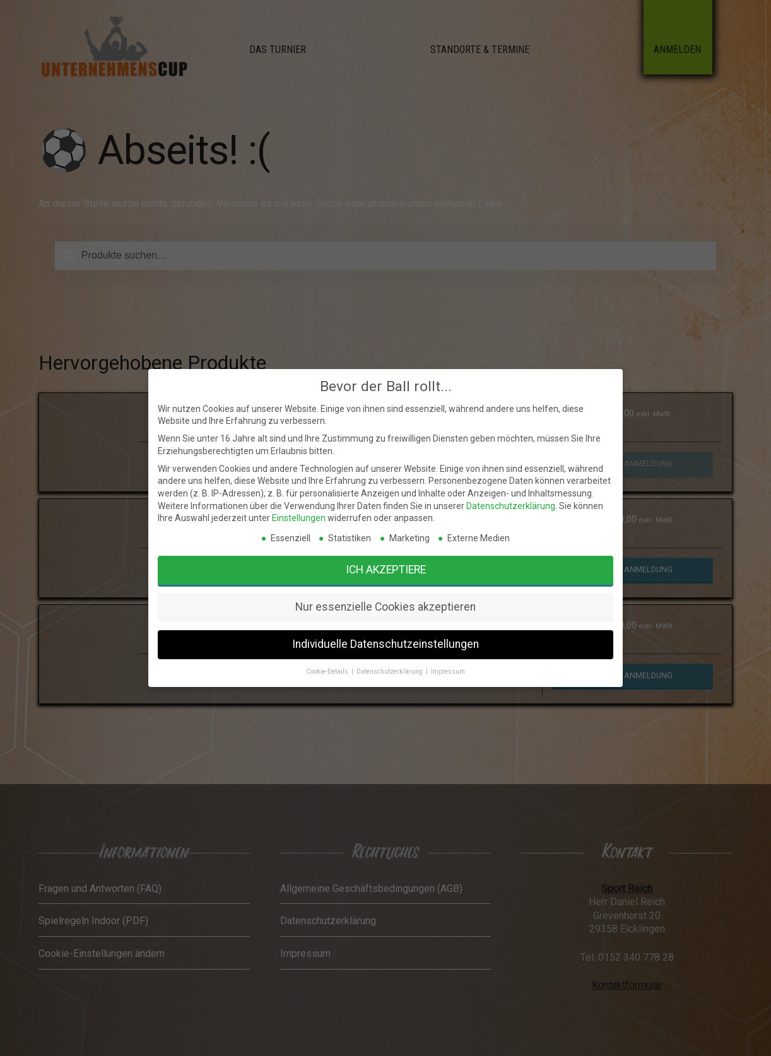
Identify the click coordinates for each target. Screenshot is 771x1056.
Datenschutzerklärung (421, 607)
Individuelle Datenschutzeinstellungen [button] (386, 646)
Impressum (403, 655)
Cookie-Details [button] (369, 655)
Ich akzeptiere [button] (385, 625)
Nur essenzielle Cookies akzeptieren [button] (385, 636)
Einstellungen (360, 611)
